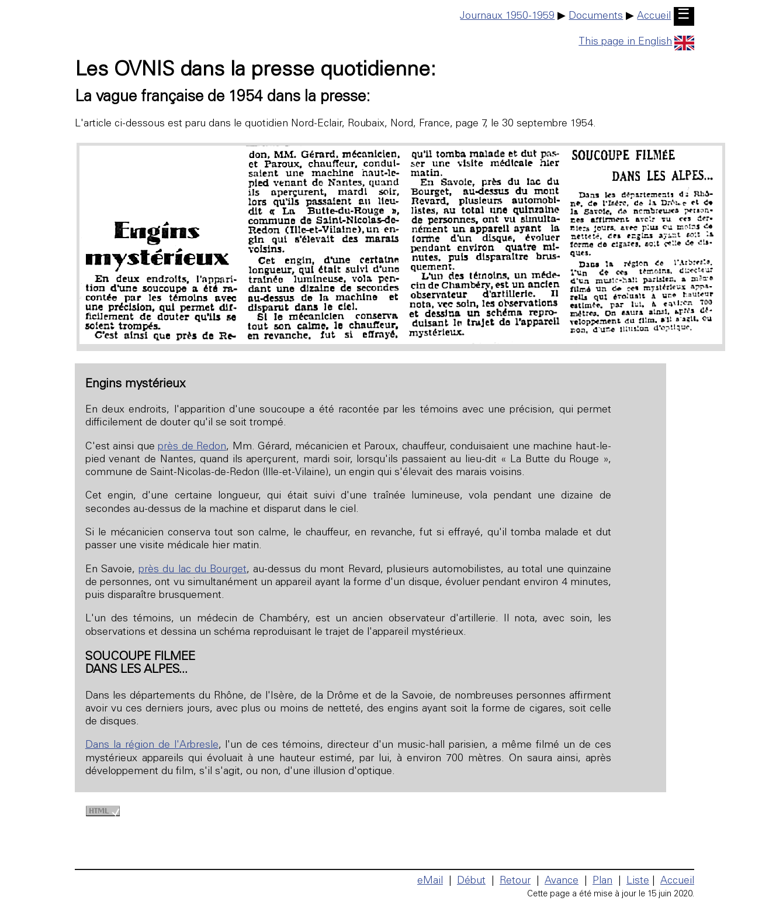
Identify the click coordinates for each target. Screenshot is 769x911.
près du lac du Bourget (192, 570)
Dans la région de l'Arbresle (152, 745)
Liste (637, 881)
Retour (515, 881)
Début (471, 881)
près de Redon (192, 447)
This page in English (636, 42)
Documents (596, 16)
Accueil (654, 16)
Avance (562, 881)
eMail (430, 881)
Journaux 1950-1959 (507, 16)
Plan (602, 881)
